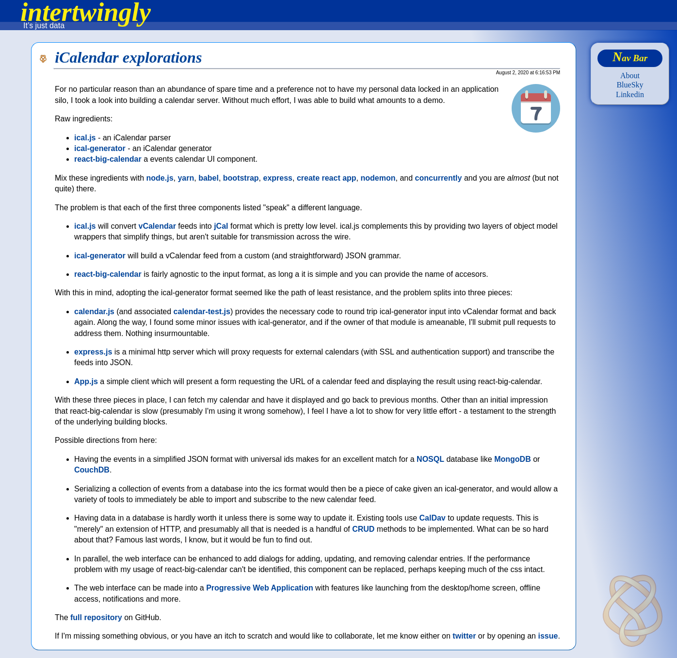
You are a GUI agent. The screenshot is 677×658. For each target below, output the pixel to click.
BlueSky (629, 85)
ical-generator (100, 148)
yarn (185, 178)
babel (208, 178)
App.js (86, 381)
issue (548, 636)
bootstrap (241, 178)
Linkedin (630, 94)
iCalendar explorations (128, 57)
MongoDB (512, 459)
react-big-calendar (108, 159)
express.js (93, 352)
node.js (160, 178)
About (630, 75)
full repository (96, 617)
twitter (464, 636)
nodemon (378, 178)
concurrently (438, 178)
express (277, 178)
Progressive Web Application (259, 588)
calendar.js (94, 311)
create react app (326, 178)
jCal (221, 226)
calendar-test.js (202, 311)
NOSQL (430, 459)
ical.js (85, 138)
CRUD (363, 529)
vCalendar (157, 226)
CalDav (432, 518)
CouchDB (92, 470)
